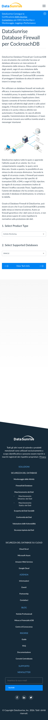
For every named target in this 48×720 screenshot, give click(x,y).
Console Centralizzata (24, 659)
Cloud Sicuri (24, 549)
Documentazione (24, 652)
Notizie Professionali (24, 614)
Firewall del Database (24, 486)
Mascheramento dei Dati (24, 492)
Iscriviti (11, 688)
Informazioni (24, 581)
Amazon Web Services (24, 562)
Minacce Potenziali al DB (24, 620)
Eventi (24, 587)
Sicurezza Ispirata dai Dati (24, 530)
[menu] (44, 5)
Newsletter (24, 672)
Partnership (24, 594)
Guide (24, 639)
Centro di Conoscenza (24, 627)
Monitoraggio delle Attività (24, 479)
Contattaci (24, 600)
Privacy (42, 457)
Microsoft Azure (24, 555)
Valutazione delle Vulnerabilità (24, 524)
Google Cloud (24, 568)
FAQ (24, 646)
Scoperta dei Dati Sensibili (24, 511)
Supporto (24, 666)
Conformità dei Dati (24, 517)
